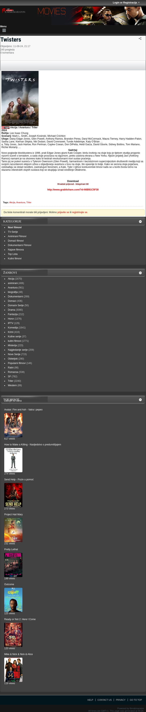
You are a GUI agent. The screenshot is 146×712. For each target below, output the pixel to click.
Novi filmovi (15, 227)
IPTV (10, 323)
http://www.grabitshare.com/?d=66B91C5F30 (73, 189)
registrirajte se (79, 212)
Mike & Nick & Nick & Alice (18, 654)
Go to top (136, 700)
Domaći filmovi (16, 240)
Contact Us (105, 700)
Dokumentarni (15, 296)
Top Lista (13, 254)
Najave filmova (16, 249)
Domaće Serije (16, 305)
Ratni (11, 367)
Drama (11, 309)
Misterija (12, 345)
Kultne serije (14, 336)
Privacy (120, 700)
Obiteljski (13, 358)
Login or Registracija (126, 2)
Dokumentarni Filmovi (19, 245)
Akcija (12, 202)
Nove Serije (14, 354)
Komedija (13, 327)
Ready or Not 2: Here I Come (20, 619)
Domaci (12, 301)
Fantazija (13, 314)
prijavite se (63, 212)
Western (12, 385)
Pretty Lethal (11, 549)
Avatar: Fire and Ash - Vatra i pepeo (23, 409)
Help (90, 700)
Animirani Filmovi (17, 236)
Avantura (20, 202)
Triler (29, 202)
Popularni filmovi (17, 363)
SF (9, 376)
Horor (11, 318)
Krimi (10, 332)
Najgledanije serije (18, 349)
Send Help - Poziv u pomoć (19, 479)
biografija (13, 292)
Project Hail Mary (13, 514)
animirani (13, 283)
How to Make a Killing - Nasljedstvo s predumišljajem (32, 444)
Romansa (13, 372)
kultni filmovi (14, 341)
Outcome (9, 584)
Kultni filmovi (14, 258)
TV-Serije (13, 231)
